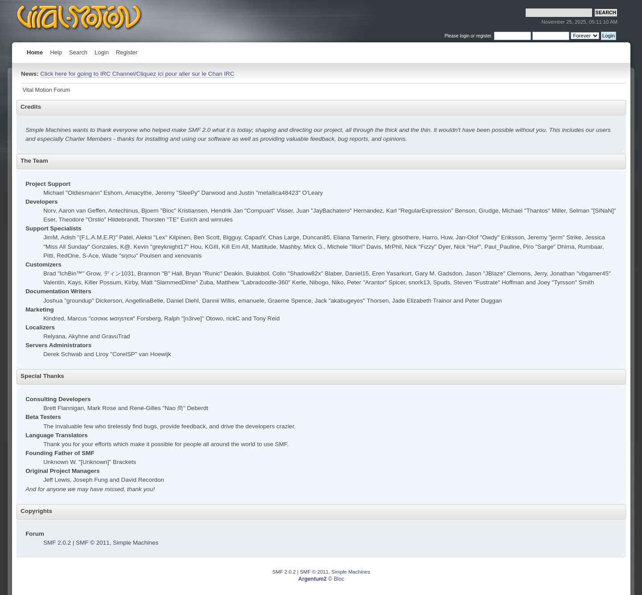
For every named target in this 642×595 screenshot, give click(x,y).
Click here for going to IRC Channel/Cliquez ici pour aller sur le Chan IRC (137, 73)
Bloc (338, 579)
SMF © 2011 (93, 542)
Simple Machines (135, 542)
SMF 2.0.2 (57, 542)
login (464, 35)
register (483, 35)
